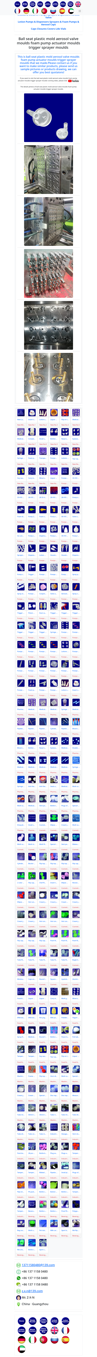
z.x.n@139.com (32, 1291)
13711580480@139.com (38, 1265)
